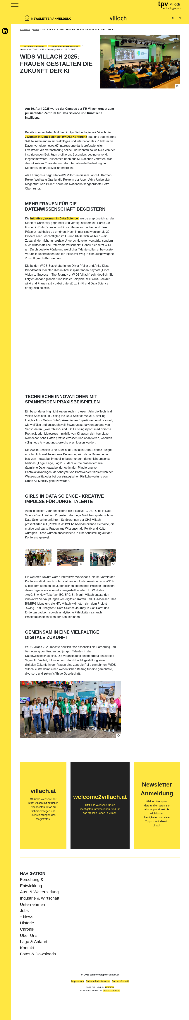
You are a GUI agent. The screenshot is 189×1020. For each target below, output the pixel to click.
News (36, 29)
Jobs (24, 910)
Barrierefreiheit (120, 981)
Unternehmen (32, 904)
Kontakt (27, 948)
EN (179, 18)
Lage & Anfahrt (33, 941)
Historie (27, 923)
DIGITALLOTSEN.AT (111, 991)
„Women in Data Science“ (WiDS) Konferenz (56, 136)
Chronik (27, 929)
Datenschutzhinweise (98, 981)
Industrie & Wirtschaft (39, 898)
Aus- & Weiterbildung (33, 46)
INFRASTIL (109, 987)
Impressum (77, 981)
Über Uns (28, 935)
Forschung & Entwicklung (64, 46)
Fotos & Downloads (38, 954)
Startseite (25, 29)
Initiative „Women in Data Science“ (54, 218)
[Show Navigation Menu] (10, 5)
